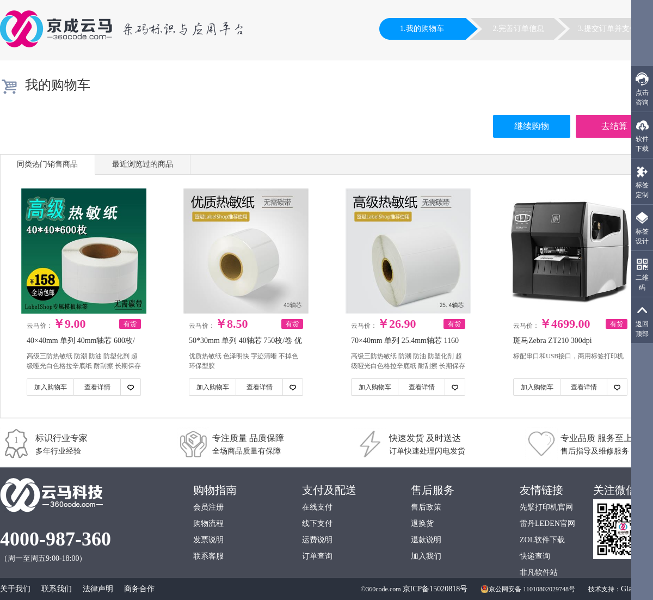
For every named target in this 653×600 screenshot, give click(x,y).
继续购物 (531, 126)
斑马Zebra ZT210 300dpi (552, 340)
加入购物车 (50, 387)
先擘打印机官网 (546, 507)
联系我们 (56, 589)
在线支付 (317, 507)
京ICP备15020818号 (435, 589)
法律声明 (98, 589)
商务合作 (139, 589)
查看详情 (97, 387)
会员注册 (208, 507)
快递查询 (535, 556)
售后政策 (426, 507)
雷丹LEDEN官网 (547, 523)
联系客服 (208, 556)
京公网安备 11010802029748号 (527, 589)
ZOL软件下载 (542, 540)
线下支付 (317, 523)
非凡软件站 (539, 572)
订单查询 (317, 556)
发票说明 (208, 540)
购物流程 (208, 523)
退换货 (422, 523)
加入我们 (426, 556)
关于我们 (15, 589)
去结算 (614, 126)
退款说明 (426, 540)
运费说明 (317, 540)
